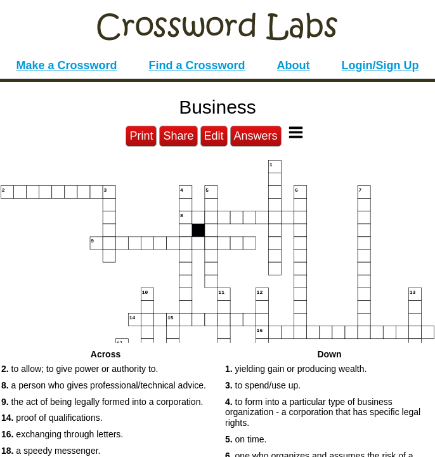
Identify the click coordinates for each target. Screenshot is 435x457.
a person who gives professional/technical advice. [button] (103, 385)
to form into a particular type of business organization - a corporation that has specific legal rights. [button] (322, 412)
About (293, 65)
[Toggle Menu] (296, 132)
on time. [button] (245, 439)
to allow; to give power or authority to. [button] (79, 369)
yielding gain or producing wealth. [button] (296, 369)
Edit (214, 135)
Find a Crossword (197, 65)
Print (141, 135)
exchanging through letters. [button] (62, 434)
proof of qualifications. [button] (52, 418)
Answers (256, 135)
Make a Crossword (66, 65)
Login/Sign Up (380, 65)
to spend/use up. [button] (263, 385)
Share (178, 135)
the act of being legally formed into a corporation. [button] (102, 402)
